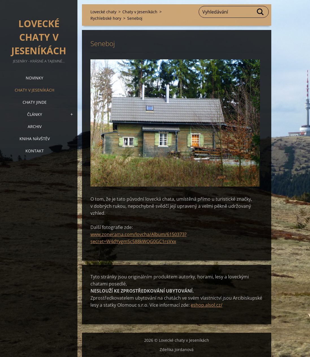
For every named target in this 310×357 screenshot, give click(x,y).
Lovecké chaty (103, 11)
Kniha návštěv (34, 138)
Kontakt (34, 150)
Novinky (34, 78)
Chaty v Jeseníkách (34, 90)
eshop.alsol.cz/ (206, 305)
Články (34, 114)
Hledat (260, 12)
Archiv (35, 126)
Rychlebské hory (105, 18)
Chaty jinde (35, 102)
